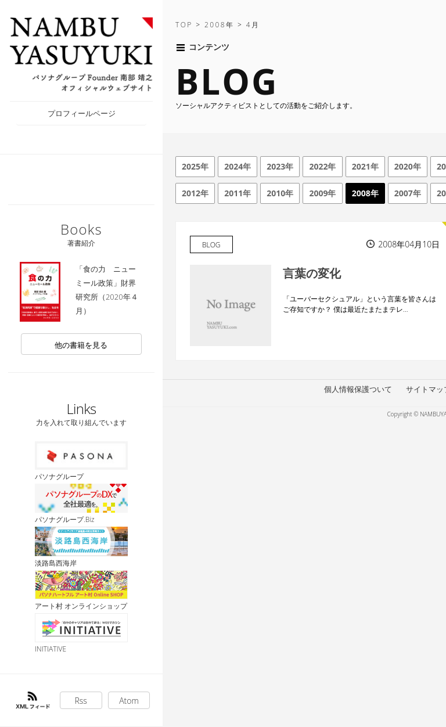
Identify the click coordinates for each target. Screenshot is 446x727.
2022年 (322, 166)
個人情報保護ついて (358, 389)
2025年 (195, 166)
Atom (129, 700)
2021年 (365, 166)
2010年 (280, 193)
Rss (81, 700)
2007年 (407, 193)
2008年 (365, 193)
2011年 (237, 193)
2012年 (195, 193)
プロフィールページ (82, 113)
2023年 (280, 166)
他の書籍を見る (81, 345)
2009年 (322, 193)
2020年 (407, 166)
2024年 (237, 166)
